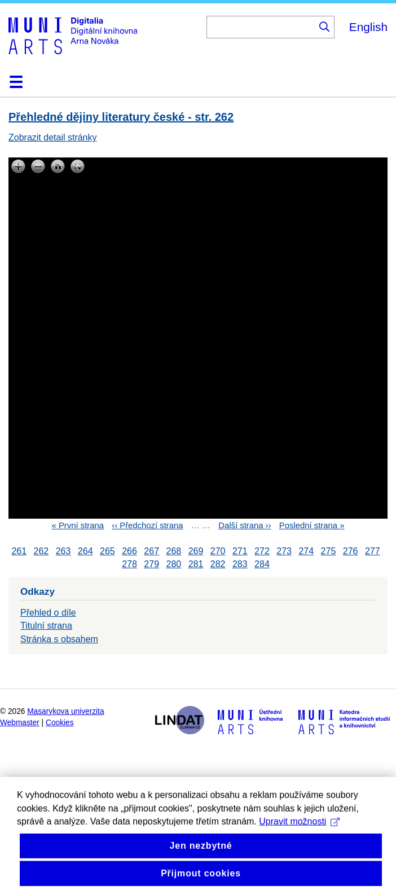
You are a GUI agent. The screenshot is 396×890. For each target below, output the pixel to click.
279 (151, 564)
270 (218, 551)
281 (196, 564)
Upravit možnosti (299, 833)
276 (350, 551)
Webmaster (19, 722)
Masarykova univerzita (65, 711)
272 (262, 551)
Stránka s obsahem (59, 639)
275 (328, 551)
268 (173, 551)
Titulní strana (46, 625)
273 (284, 551)
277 (372, 551)
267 (151, 551)
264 (85, 551)
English (368, 26)
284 (262, 564)
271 (240, 551)
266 (129, 551)
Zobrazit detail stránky (52, 137)
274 (306, 551)
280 (173, 564)
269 (196, 551)
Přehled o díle (48, 612)
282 (218, 564)
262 (41, 551)
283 (240, 564)
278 (129, 564)
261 (19, 551)
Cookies (60, 722)
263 (63, 551)
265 (107, 551)
